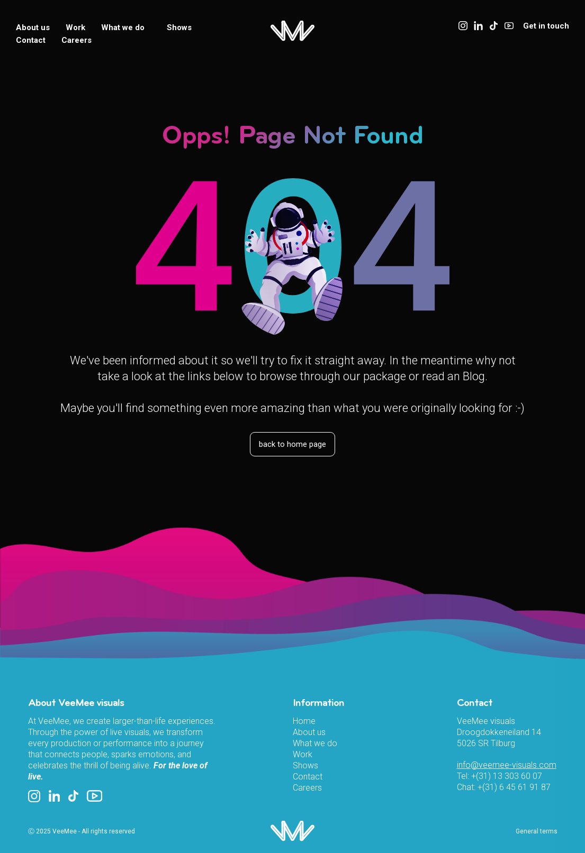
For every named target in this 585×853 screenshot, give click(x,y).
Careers (76, 40)
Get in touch (546, 26)
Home (304, 721)
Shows (179, 27)
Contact (31, 40)
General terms (536, 831)
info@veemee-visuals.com (506, 765)
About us (33, 27)
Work (75, 27)
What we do (126, 27)
